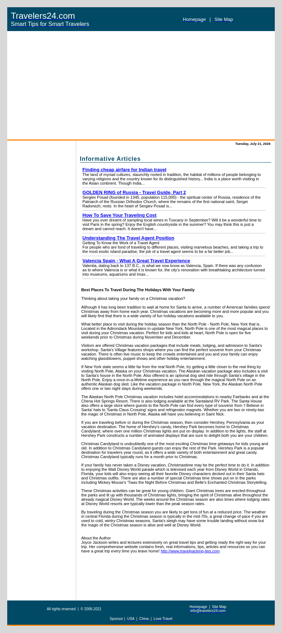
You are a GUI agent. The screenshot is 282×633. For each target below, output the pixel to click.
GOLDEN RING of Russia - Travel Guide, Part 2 (134, 192)
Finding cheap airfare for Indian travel (124, 169)
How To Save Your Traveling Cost (119, 215)
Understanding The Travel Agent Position (128, 238)
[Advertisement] (141, 85)
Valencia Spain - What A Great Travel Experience (136, 260)
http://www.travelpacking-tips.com (190, 551)
